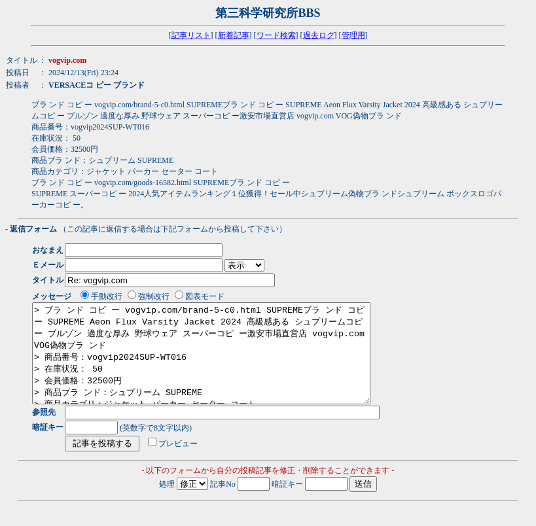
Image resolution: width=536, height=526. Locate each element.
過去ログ (318, 35)
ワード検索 (276, 35)
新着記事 (233, 35)
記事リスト (191, 35)
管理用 (353, 35)
